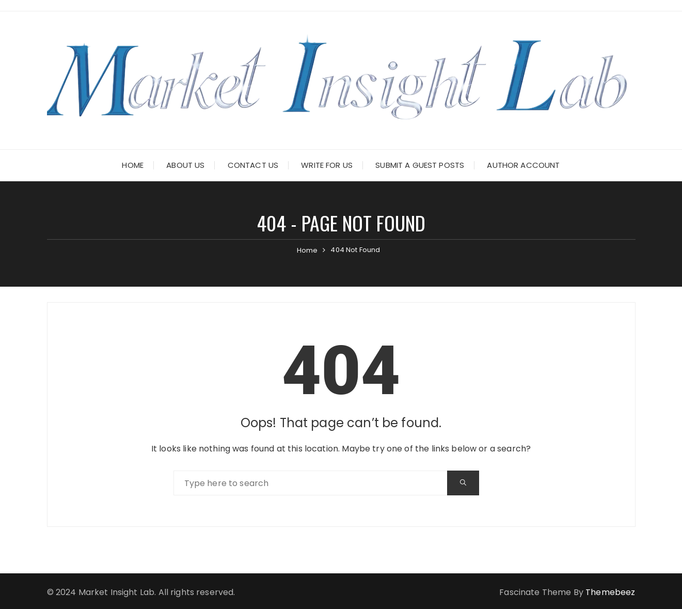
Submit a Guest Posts (419, 165)
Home (133, 165)
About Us (185, 165)
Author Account (523, 165)
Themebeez (610, 592)
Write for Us (327, 165)
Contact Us (253, 165)
